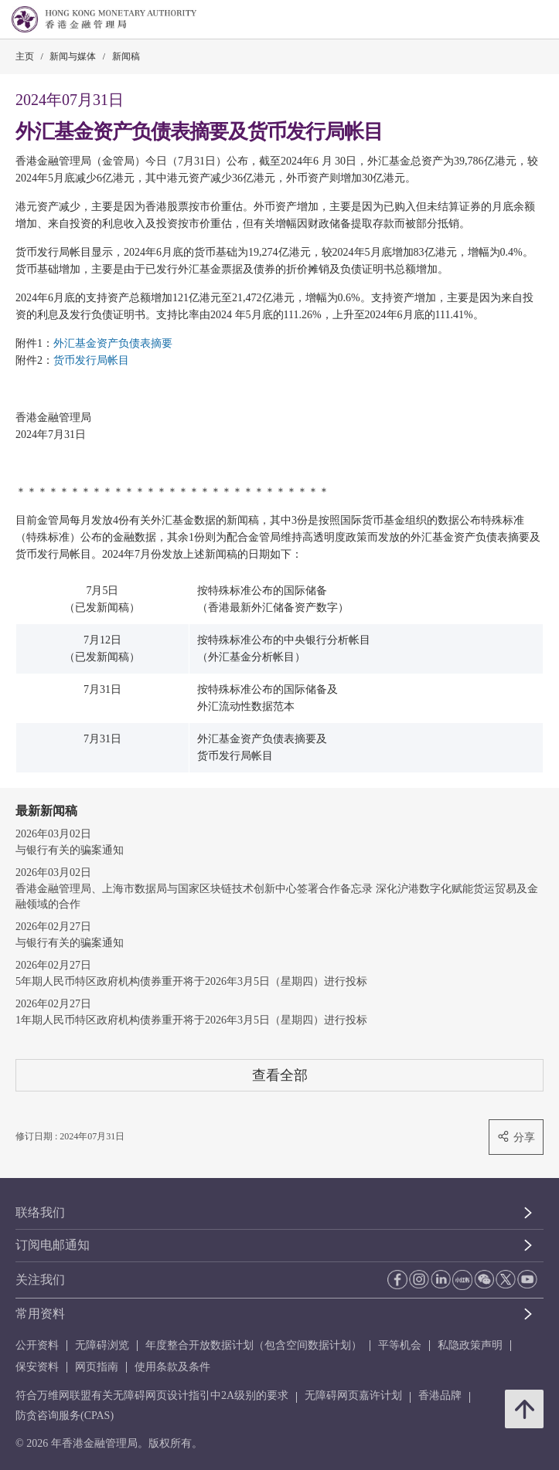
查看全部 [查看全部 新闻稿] (280, 1075)
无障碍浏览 (102, 1345)
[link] (507, 20)
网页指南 (96, 1367)
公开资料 (37, 1345)
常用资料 (40, 1313)
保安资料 (37, 1367)
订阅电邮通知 (52, 1244)
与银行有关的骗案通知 (69, 850)
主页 (24, 56)
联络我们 (40, 1212)
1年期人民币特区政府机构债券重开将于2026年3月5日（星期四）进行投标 (191, 1020)
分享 (516, 1136)
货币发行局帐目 (91, 360)
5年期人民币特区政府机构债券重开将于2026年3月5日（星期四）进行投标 (191, 981)
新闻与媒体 (72, 56)
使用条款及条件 (172, 1367)
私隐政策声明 (470, 1345)
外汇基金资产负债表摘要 (112, 343)
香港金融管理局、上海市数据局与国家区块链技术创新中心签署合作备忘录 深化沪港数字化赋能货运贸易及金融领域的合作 (276, 896)
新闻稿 (126, 56)
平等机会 (399, 1345)
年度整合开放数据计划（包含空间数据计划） (253, 1345)
